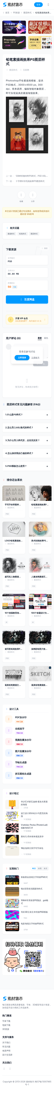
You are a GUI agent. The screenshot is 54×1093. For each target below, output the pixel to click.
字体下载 (6, 1021)
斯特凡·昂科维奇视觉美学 (32, 836)
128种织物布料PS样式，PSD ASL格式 (33, 176)
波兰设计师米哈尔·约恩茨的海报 (34, 814)
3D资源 (5, 1029)
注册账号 (35, 357)
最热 (46, 338)
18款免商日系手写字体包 (32, 848)
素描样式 (11, 234)
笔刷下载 (6, 1025)
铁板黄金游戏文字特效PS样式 (34, 877)
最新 (40, 338)
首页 (5, 12)
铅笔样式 (22, 234)
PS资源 (16, 12)
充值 (14, 287)
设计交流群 (7, 1054)
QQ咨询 (30, 214)
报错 (44, 248)
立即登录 (22, 357)
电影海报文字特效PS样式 (32, 923)
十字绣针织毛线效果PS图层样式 (30, 181)
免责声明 (6, 1050)
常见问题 (6, 1046)
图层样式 (27, 12)
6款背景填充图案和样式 (31, 888)
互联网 (26, 70)
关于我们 (6, 1042)
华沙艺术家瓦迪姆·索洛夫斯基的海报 (34, 803)
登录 (38, 4)
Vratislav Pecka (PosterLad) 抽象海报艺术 (34, 826)
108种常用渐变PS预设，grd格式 (34, 901)
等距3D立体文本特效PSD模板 (34, 912)
